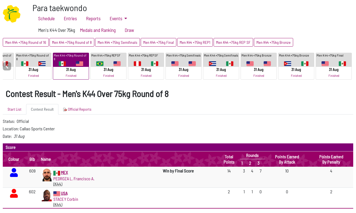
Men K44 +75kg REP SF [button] (233, 42)
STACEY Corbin (65, 199)
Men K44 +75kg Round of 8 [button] (72, 42)
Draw (129, 30)
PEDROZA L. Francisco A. (74, 178)
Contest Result (42, 109)
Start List (14, 109)
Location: (11, 128)
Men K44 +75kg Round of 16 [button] (25, 42)
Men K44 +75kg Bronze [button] (273, 42)
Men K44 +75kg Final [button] (158, 42)
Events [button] (116, 18)
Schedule (46, 18)
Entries (70, 18)
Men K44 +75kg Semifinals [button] (117, 42)
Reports (93, 18)
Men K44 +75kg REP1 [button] (195, 42)
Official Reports (77, 109)
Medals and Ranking (98, 30)
